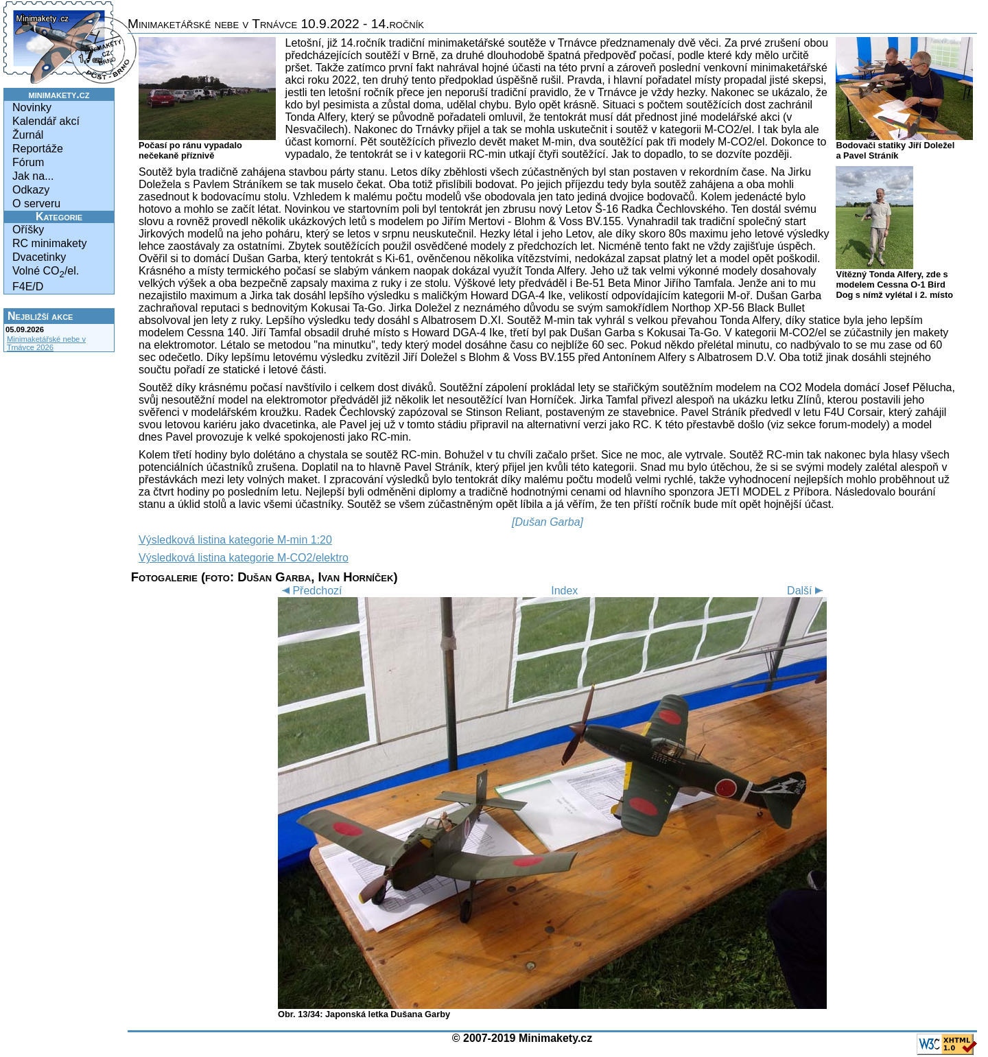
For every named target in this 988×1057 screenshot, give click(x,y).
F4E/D (27, 286)
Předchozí (310, 590)
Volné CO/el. (45, 272)
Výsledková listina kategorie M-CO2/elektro (244, 558)
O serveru (36, 203)
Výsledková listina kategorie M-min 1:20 (235, 540)
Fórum (28, 162)
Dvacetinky (39, 257)
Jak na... (33, 176)
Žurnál (27, 135)
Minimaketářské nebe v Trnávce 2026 (46, 343)
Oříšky (28, 229)
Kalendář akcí (46, 121)
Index (564, 590)
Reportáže (37, 148)
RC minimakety (49, 243)
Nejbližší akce (40, 316)
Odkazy (30, 190)
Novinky (31, 107)
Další (807, 590)
